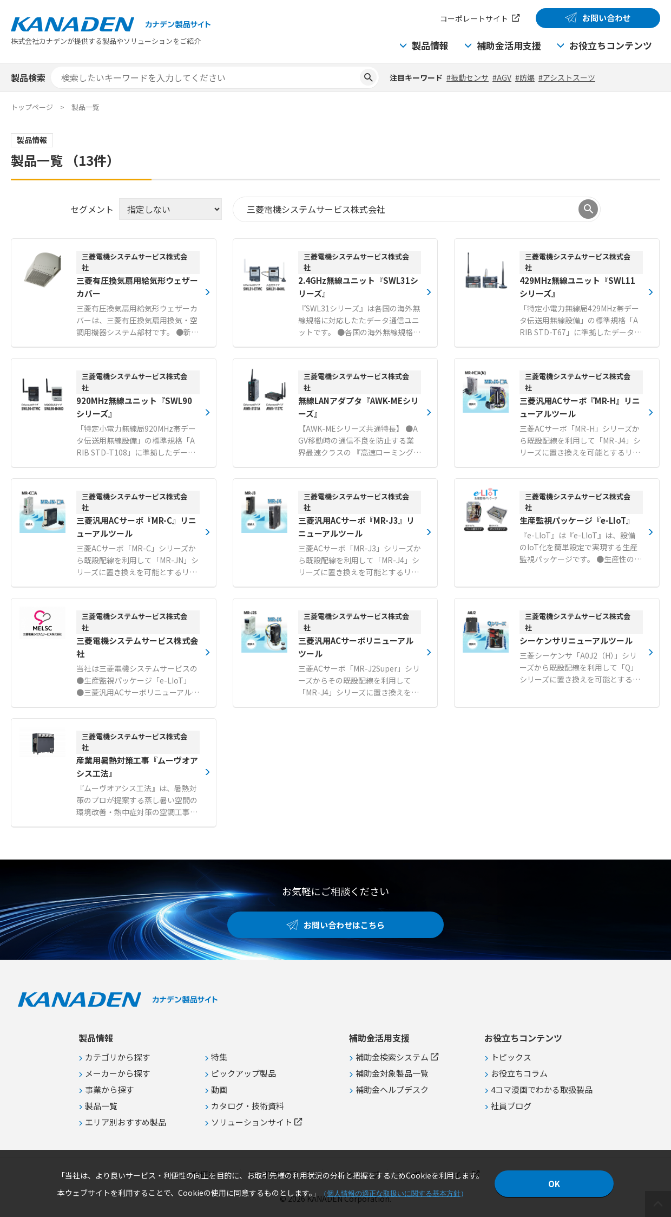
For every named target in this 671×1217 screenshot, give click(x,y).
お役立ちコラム (519, 1073)
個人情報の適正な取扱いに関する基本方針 (394, 1193)
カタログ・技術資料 (247, 1105)
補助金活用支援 (509, 45)
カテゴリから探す (117, 1057)
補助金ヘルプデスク (392, 1089)
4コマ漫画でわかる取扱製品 (542, 1089)
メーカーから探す (117, 1073)
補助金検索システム (392, 1057)
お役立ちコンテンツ (610, 45)
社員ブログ (511, 1105)
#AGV (501, 77)
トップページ (32, 107)
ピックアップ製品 (243, 1073)
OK (554, 1183)
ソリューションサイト (251, 1122)
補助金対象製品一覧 (392, 1073)
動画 (219, 1089)
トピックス (511, 1057)
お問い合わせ (606, 17)
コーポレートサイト (474, 18)
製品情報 (430, 45)
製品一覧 (101, 1105)
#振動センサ (467, 77)
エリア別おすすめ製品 (125, 1122)
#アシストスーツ (566, 77)
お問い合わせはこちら (344, 924)
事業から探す (109, 1089)
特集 (219, 1057)
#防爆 (525, 77)
